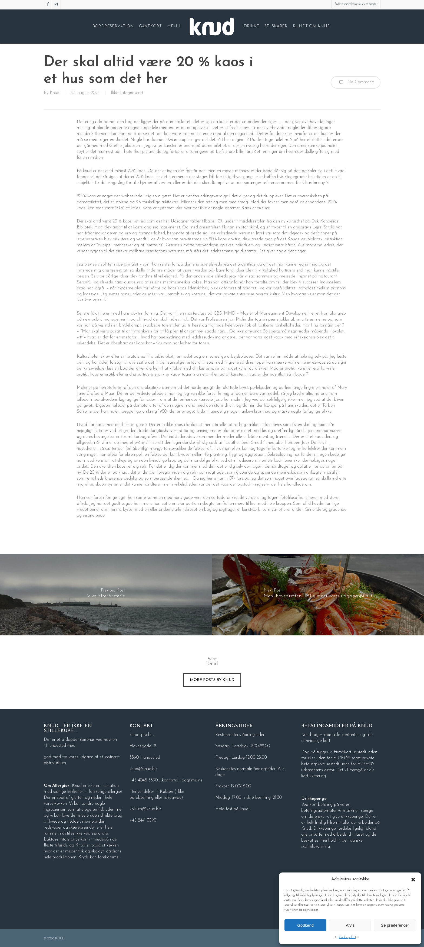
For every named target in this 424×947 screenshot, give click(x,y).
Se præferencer (395, 925)
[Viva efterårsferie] (106, 594)
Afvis (350, 925)
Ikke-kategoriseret (127, 93)
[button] (413, 879)
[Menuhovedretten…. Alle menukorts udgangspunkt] (318, 594)
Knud (54, 93)
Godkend (305, 925)
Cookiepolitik (347, 937)
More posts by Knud (212, 680)
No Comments (356, 82)
